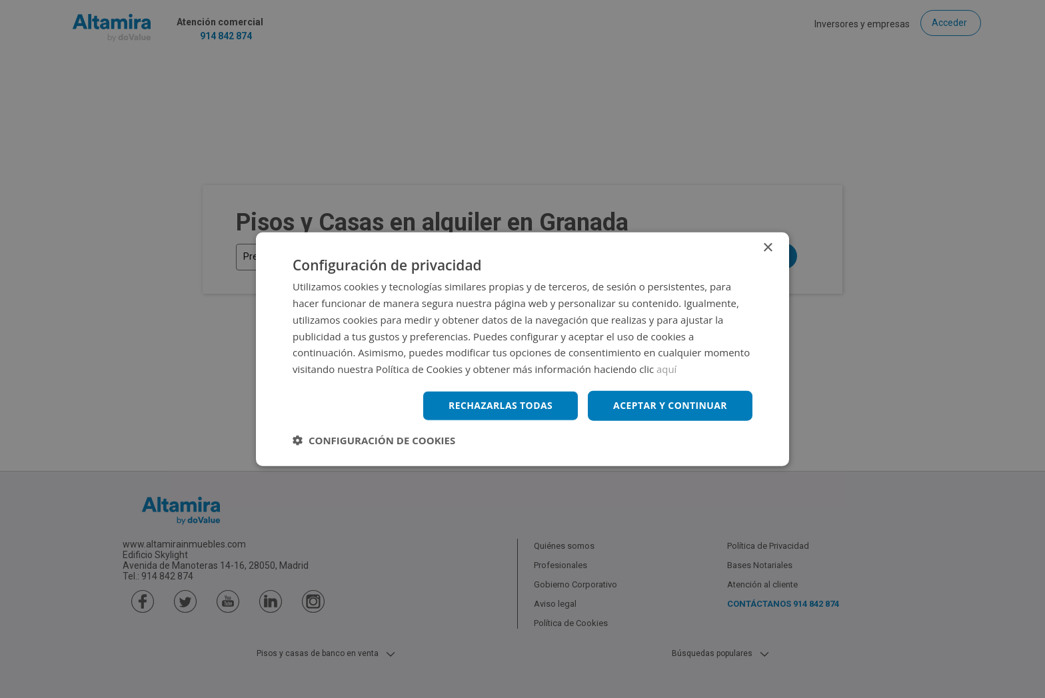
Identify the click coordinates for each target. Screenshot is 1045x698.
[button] (374, 440)
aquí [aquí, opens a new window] (666, 369)
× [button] (767, 248)
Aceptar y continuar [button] (670, 405)
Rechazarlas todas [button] (500, 405)
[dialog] (522, 349)
